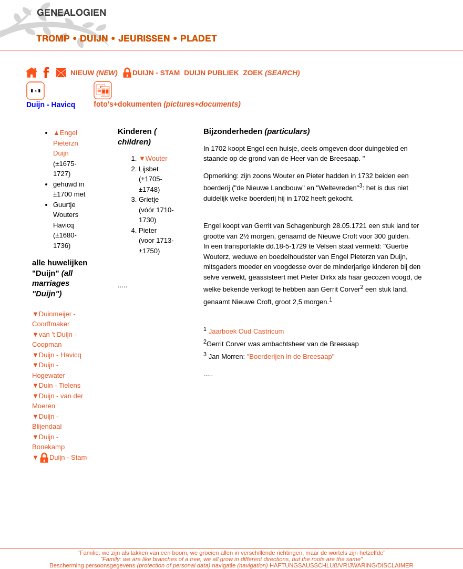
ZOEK (271, 73)
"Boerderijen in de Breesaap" (291, 356)
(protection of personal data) (173, 565)
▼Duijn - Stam (59, 457)
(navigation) (253, 565)
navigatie (223, 565)
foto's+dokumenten (167, 94)
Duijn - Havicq (50, 95)
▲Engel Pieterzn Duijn (65, 143)
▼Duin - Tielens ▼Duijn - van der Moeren (57, 395)
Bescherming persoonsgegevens (92, 565)
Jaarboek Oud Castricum (246, 332)
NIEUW (94, 73)
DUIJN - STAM (151, 73)
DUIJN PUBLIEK (211, 73)
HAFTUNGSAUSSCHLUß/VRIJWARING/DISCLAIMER (342, 565)
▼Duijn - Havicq (56, 355)
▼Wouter (153, 158)
